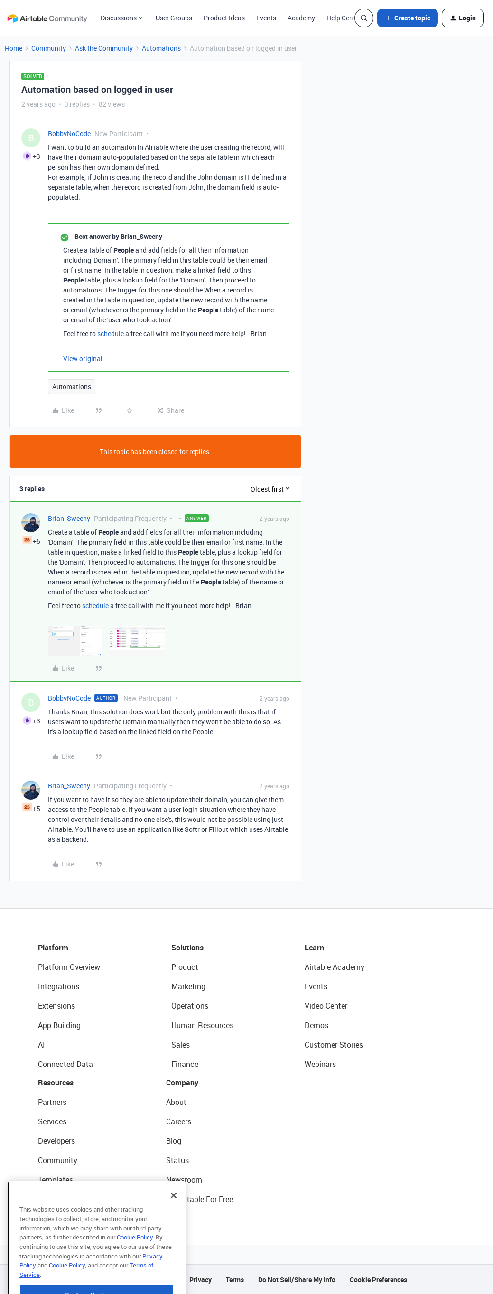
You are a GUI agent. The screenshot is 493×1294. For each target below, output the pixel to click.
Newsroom (184, 1180)
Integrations (58, 986)
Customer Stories (334, 1044)
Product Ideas (224, 17)
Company (182, 1082)
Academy (301, 17)
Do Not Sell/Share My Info (296, 1279)
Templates (55, 1180)
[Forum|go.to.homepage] (47, 18)
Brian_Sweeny (69, 518)
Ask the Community (104, 48)
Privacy (200, 1279)
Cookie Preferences (378, 1279)
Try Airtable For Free (199, 1199)
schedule (110, 333)
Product (184, 967)
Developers (56, 1141)
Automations (161, 48)
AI (41, 1044)
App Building (59, 1025)
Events (266, 17)
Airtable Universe (66, 1199)
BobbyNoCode (69, 133)
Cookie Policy (135, 1260)
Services (52, 1121)
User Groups (174, 17)
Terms (235, 1279)
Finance (184, 1064)
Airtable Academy (334, 967)
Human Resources (202, 1025)
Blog (173, 1141)
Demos (316, 1025)
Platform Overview (69, 967)
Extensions (56, 1006)
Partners (52, 1102)
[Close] (173, 1218)
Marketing (188, 986)
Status (177, 1160)
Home (13, 48)
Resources (56, 1082)
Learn (314, 947)
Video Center (326, 1006)
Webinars (320, 1064)
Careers (178, 1121)
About (176, 1102)
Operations (189, 1006)
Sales (180, 1044)
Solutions (187, 947)
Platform (53, 947)
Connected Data (65, 1064)
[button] (407, 18)
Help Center (343, 17)
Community (48, 48)
